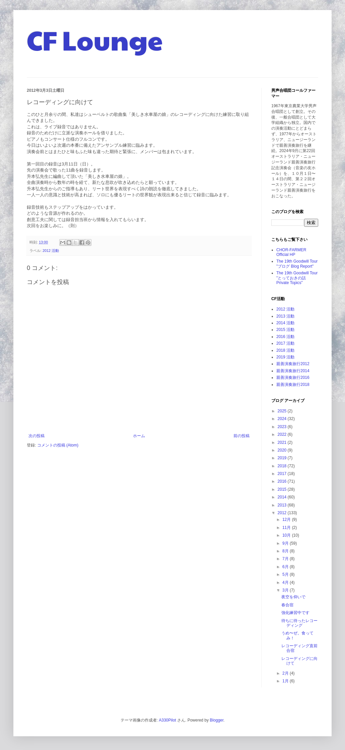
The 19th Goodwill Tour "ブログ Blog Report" (297, 263)
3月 (286, 590)
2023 (283, 426)
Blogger (216, 720)
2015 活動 (285, 329)
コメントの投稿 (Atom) (57, 445)
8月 (286, 551)
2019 (283, 458)
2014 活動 (285, 323)
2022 (283, 434)
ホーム (139, 435)
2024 (283, 418)
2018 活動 (285, 350)
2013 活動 (285, 316)
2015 (283, 489)
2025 (283, 411)
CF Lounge (95, 39)
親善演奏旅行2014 (292, 370)
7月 (286, 558)
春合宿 (287, 605)
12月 (287, 519)
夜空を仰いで (293, 597)
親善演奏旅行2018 (292, 384)
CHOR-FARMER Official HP (291, 252)
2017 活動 (285, 343)
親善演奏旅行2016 (292, 377)
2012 (283, 512)
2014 (283, 497)
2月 (286, 673)
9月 (286, 543)
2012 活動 (51, 251)
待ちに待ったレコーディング (299, 623)
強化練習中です (295, 612)
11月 (287, 527)
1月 (286, 681)
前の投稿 (241, 435)
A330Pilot (167, 720)
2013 (283, 505)
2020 (283, 450)
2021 (283, 442)
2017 (283, 473)
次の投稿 (36, 435)
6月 (286, 566)
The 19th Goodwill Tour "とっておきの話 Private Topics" (297, 278)
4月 (286, 582)
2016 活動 (285, 336)
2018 (283, 466)
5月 (286, 574)
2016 (283, 481)
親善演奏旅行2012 (292, 363)
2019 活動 (285, 357)
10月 (287, 535)
